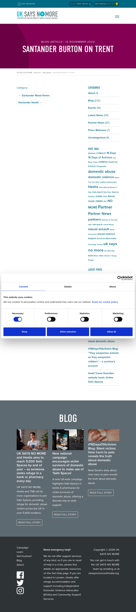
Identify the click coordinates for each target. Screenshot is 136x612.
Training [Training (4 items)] (100, 244)
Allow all (111, 331)
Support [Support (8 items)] (92, 238)
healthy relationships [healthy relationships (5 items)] (108, 182)
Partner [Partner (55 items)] (105, 207)
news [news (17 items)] (99, 201)
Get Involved (24, 556)
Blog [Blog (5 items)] (90, 162)
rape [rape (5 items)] (90, 224)
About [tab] (112, 286)
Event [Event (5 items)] (117, 177)
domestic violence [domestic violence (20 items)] (101, 177)
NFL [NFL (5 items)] (105, 201)
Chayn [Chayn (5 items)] (95, 162)
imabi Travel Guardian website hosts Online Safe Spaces (101, 377)
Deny (24, 331)
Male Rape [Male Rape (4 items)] (107, 192)
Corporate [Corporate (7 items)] (101, 166)
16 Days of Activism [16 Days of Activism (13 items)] (100, 157)
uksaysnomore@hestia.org (103, 573)
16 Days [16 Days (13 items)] (111, 153)
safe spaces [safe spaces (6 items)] (97, 224)
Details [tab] (68, 286)
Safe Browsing (26, 4)
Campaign (22, 548)
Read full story (29, 522)
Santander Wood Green (34, 95)
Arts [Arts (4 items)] (114, 158)
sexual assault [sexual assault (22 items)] (98, 229)
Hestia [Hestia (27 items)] (93, 186)
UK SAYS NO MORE (37, 16)
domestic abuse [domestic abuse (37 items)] (101, 171)
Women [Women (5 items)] (107, 255)
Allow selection (68, 331)
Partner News (96, 123)
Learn (20, 552)
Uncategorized (96, 137)
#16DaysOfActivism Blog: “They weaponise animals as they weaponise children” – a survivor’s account (103, 357)
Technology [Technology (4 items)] (92, 244)
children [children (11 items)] (103, 162)
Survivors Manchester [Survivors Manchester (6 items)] (106, 238)
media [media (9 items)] (99, 196)
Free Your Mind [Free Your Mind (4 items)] (93, 182)
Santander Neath (30, 102)
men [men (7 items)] (105, 196)
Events (92, 108)
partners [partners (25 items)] (94, 219)
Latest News (95, 115)
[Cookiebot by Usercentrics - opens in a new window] (120, 278)
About (91, 93)
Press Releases (97, 130)
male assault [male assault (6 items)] (97, 192)
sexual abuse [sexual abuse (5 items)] (108, 224)
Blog (90, 100)
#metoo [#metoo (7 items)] (92, 153)
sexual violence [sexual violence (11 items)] (106, 234)
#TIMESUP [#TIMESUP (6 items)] (101, 153)
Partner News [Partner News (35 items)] (99, 213)
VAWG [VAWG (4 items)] (101, 256)
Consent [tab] (23, 286)
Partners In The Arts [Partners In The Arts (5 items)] (110, 220)
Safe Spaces (80, 4)
